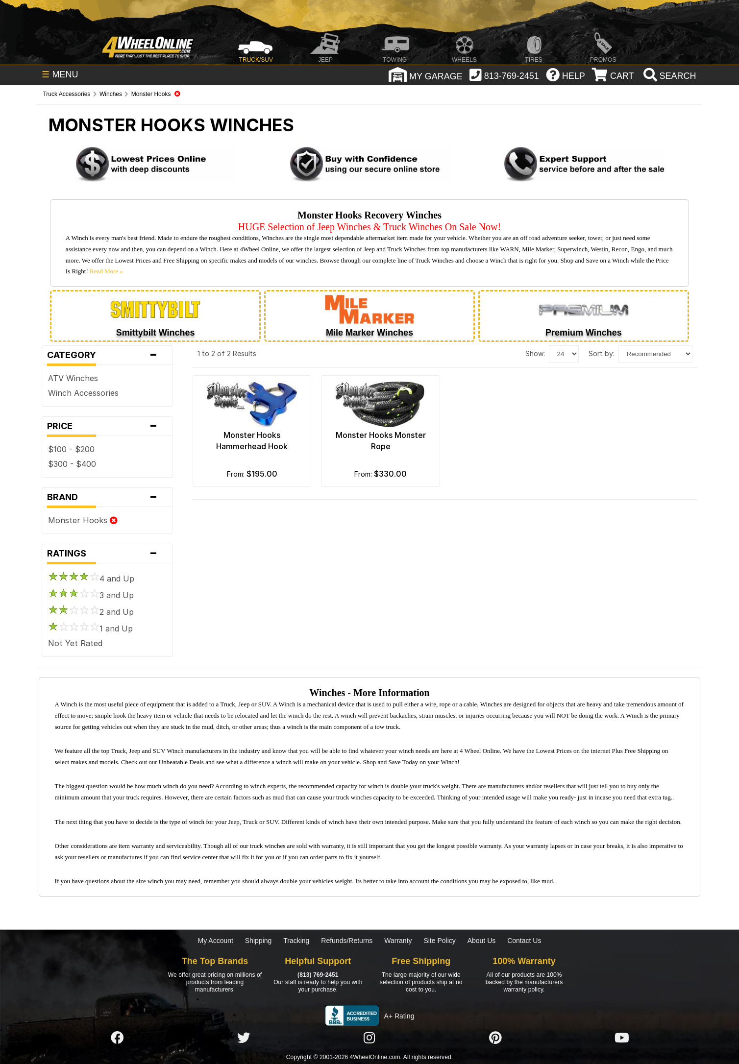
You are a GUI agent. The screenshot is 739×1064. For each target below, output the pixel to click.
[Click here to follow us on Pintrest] (495, 1038)
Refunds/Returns (346, 940)
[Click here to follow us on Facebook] (117, 1038)
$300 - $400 (72, 464)
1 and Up (90, 628)
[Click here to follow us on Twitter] (243, 1038)
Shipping (258, 940)
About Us (482, 940)
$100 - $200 (71, 449)
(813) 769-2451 (317, 974)
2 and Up (91, 612)
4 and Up (91, 578)
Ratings (107, 553)
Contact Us (524, 940)
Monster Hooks (83, 520)
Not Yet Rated (75, 643)
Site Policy (439, 940)
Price (107, 426)
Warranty (398, 940)
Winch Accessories (83, 393)
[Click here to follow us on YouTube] (622, 1038)
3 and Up (91, 595)
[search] (668, 76)
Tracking (296, 940)
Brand (107, 497)
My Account (215, 940)
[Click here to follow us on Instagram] (369, 1038)
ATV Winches (73, 378)
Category (107, 355)
